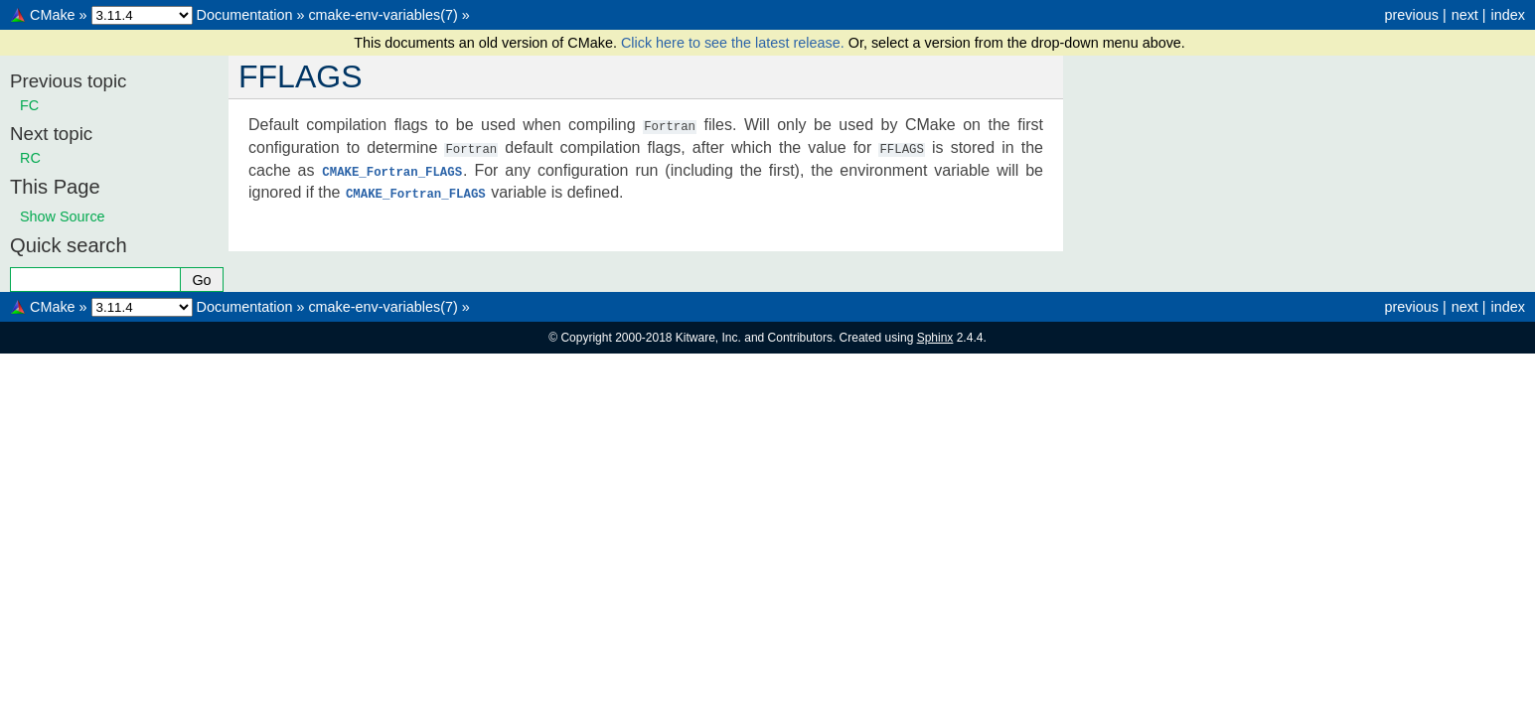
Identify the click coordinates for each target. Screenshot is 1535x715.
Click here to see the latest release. (734, 43)
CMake (53, 15)
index (1508, 15)
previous (1411, 15)
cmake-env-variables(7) (382, 15)
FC (29, 105)
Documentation (245, 15)
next (1465, 15)
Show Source (62, 216)
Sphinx (935, 338)
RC (30, 158)
